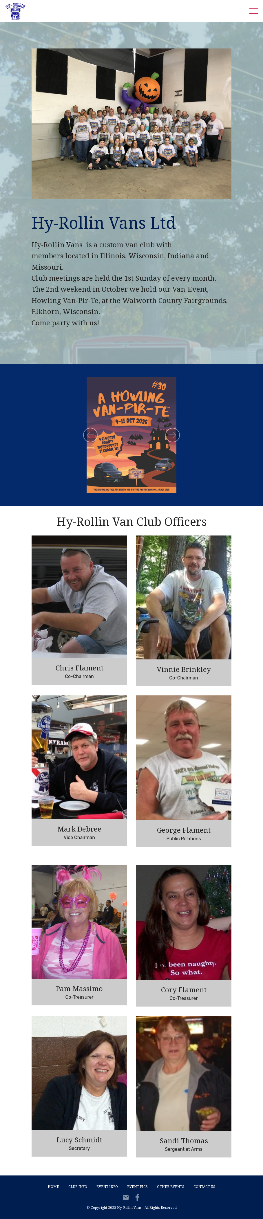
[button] (90, 435)
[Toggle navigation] (253, 11)
